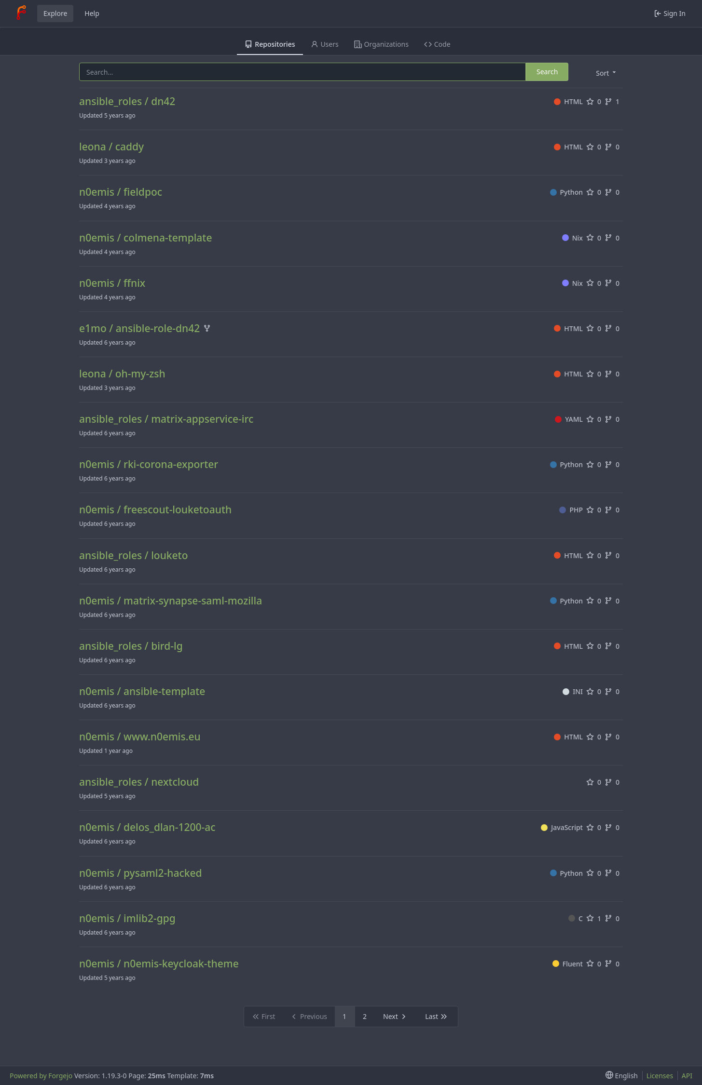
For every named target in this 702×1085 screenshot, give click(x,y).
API (687, 1075)
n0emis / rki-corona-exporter (148, 464)
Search (547, 71)
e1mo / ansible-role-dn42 (139, 328)
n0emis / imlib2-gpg (127, 918)
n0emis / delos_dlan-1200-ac (147, 827)
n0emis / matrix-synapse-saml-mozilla (170, 600)
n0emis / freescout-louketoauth (155, 509)
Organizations (381, 44)
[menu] (605, 72)
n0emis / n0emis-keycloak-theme (159, 963)
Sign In (670, 13)
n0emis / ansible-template (142, 691)
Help (91, 13)
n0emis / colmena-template (145, 237)
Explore (55, 13)
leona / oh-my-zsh (122, 373)
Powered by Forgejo (41, 1075)
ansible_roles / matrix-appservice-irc (166, 419)
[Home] (21, 13)
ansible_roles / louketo (133, 555)
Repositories (270, 44)
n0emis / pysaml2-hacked (140, 873)
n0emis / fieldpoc (120, 192)
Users (325, 44)
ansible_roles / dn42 (127, 101)
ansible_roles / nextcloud (139, 782)
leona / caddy (111, 146)
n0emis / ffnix (112, 283)
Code (437, 44)
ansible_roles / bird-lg (131, 646)
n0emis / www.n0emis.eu (140, 736)
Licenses (660, 1075)
